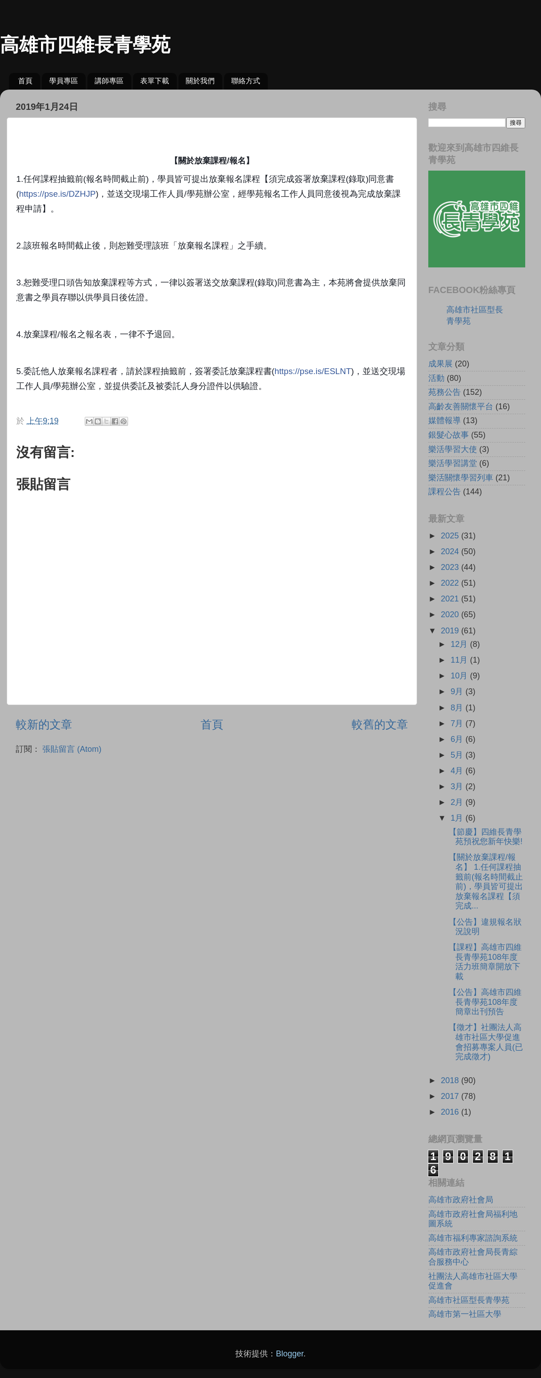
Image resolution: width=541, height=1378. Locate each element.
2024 (451, 551)
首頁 (25, 81)
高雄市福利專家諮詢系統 (473, 1237)
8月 (457, 707)
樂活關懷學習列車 (460, 477)
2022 (451, 582)
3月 (457, 786)
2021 (451, 598)
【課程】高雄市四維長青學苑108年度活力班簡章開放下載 (485, 962)
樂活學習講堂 (452, 463)
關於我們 (200, 81)
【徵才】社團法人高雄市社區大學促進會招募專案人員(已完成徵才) (486, 1042)
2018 (451, 1080)
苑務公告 (444, 392)
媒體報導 (444, 420)
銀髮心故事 (448, 434)
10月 (460, 675)
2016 (451, 1111)
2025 (451, 535)
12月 (460, 644)
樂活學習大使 (452, 449)
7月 (457, 723)
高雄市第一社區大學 (464, 1314)
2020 (451, 614)
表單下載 (154, 81)
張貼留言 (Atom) (71, 749)
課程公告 (444, 491)
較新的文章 (44, 724)
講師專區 (109, 81)
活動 (436, 378)
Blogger (289, 1353)
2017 (451, 1096)
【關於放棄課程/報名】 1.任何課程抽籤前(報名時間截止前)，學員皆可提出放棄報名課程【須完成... (486, 881)
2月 (457, 802)
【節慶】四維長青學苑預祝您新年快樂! (486, 836)
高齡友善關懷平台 (460, 406)
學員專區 (63, 81)
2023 (451, 567)
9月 (457, 691)
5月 (457, 754)
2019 (451, 630)
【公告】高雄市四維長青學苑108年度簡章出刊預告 (485, 1002)
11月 (460, 659)
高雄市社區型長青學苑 (468, 1300)
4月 (457, 770)
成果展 (440, 363)
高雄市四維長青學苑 (85, 44)
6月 (457, 739)
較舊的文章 (380, 724)
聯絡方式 (245, 81)
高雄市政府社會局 (460, 1199)
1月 (457, 817)
